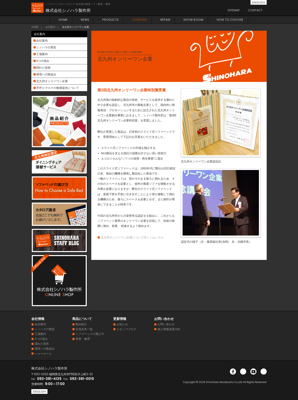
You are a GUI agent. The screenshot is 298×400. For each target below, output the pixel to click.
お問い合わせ (166, 324)
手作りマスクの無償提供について (57, 88)
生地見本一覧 (84, 329)
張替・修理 (83, 338)
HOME (63, 20)
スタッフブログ (126, 329)
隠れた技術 (43, 67)
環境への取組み (46, 74)
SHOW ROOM (193, 20)
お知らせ (122, 324)
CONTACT (255, 10)
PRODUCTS (110, 20)
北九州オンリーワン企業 (52, 81)
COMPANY (139, 20)
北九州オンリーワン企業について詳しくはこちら (132, 237)
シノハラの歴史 (46, 47)
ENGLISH (258, 2)
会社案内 (50, 27)
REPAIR (165, 20)
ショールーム (43, 353)
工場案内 (42, 54)
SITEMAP (234, 10)
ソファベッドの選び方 (90, 333)
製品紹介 (81, 324)
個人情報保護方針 (168, 329)
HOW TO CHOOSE (230, 20)
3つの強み (42, 60)
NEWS (85, 20)
